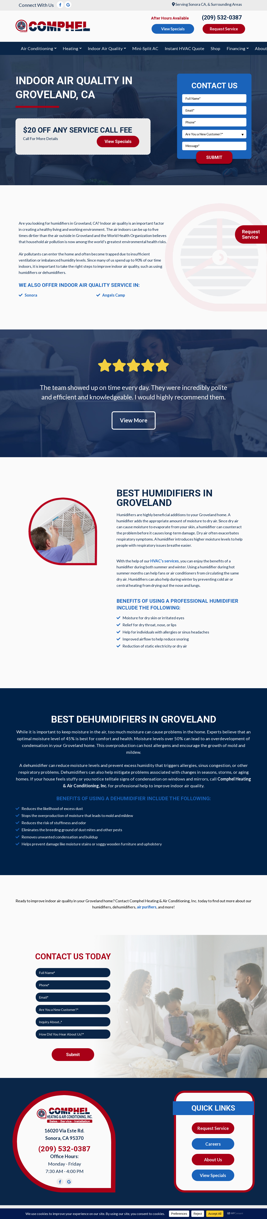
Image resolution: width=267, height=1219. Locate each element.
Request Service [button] (224, 29)
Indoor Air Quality (105, 48)
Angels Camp (113, 295)
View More (133, 420)
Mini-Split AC (145, 48)
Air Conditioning (37, 48)
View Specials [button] (173, 29)
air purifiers (146, 907)
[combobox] (214, 134)
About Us (213, 1159)
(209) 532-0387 (222, 17)
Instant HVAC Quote (184, 48)
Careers (213, 1143)
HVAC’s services (164, 561)
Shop (215, 48)
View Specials (118, 141)
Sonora (31, 295)
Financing (236, 48)
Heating (70, 48)
